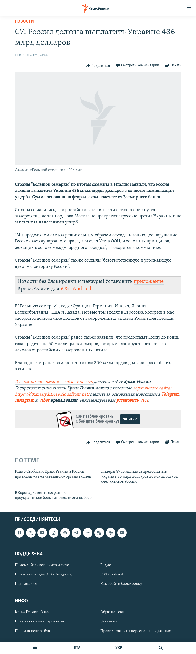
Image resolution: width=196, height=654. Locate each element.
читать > (130, 419)
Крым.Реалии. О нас (32, 612)
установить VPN (132, 400)
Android (82, 288)
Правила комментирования (39, 622)
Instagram (24, 400)
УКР (118, 648)
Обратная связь (113, 612)
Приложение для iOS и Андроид (43, 574)
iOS (65, 288)
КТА (77, 648)
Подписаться (26, 584)
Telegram (170, 394)
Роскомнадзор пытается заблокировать (54, 382)
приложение (149, 281)
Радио (105, 565)
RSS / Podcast (111, 574)
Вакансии (109, 622)
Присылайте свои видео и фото (42, 565)
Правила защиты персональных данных (135, 631)
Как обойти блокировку (121, 584)
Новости (24, 21)
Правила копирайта (32, 631)
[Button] (98, 65)
